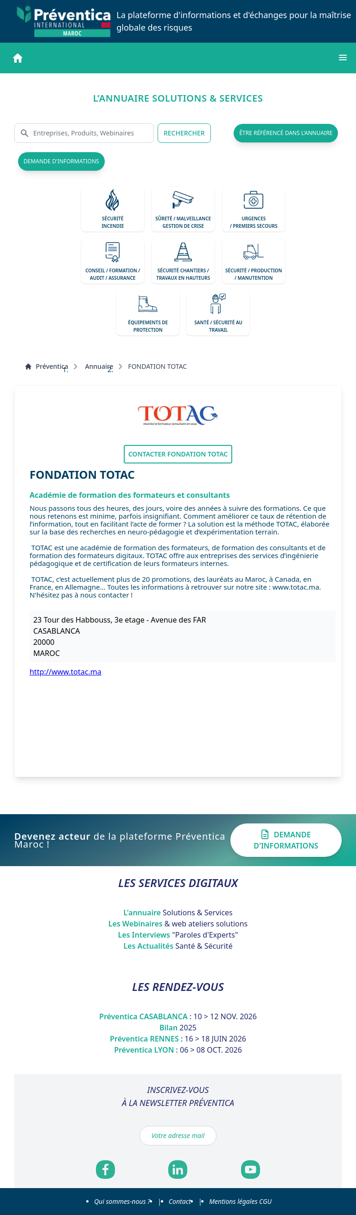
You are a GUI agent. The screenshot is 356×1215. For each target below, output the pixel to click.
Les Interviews (178, 935)
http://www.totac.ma (66, 672)
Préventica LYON (178, 1050)
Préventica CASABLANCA (178, 1016)
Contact (180, 1201)
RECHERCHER (184, 133)
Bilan (178, 1027)
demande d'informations (61, 161)
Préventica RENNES (178, 1039)
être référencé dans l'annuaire (285, 133)
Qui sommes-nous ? (122, 1201)
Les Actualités (177, 946)
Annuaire (99, 366)
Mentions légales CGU (240, 1201)
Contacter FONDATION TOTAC (178, 454)
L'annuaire (178, 912)
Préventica (46, 366)
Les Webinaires (178, 924)
